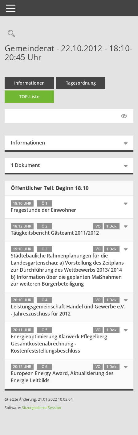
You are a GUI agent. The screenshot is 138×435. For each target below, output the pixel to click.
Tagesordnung (81, 83)
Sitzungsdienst (34, 407)
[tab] (69, 207)
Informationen (29, 83)
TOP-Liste (29, 96)
